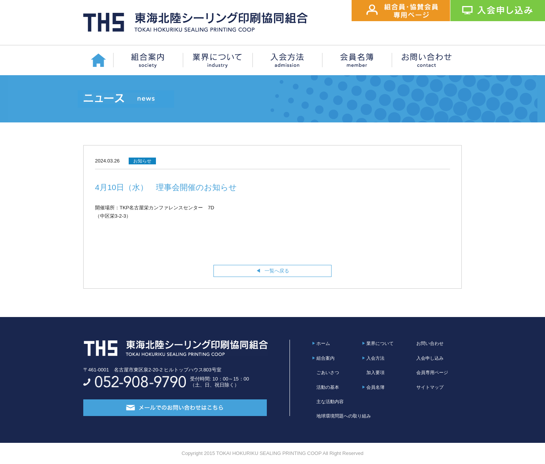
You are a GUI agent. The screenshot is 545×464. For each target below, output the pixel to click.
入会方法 (375, 358)
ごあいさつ (327, 372)
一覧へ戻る (277, 271)
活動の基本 (327, 387)
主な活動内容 (330, 401)
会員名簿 (375, 387)
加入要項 (375, 372)
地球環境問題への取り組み (343, 416)
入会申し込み (430, 358)
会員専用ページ (432, 372)
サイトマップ (430, 387)
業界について (380, 343)
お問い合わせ (430, 343)
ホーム (323, 343)
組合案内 (325, 358)
